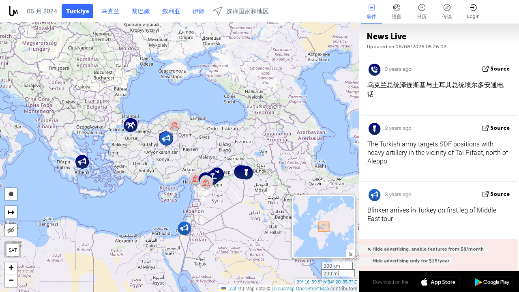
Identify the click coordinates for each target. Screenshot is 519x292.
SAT (13, 250)
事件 (371, 11)
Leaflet (231, 288)
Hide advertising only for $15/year (411, 261)
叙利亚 (171, 11)
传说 (447, 11)
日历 (422, 11)
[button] (82, 162)
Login (473, 11)
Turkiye (77, 11)
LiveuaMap (283, 288)
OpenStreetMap (312, 288)
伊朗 (199, 11)
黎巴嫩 (141, 11)
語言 (396, 11)
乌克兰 (110, 11)
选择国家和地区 (241, 11)
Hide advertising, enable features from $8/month (428, 249)
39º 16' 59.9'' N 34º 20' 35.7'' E (327, 281)
